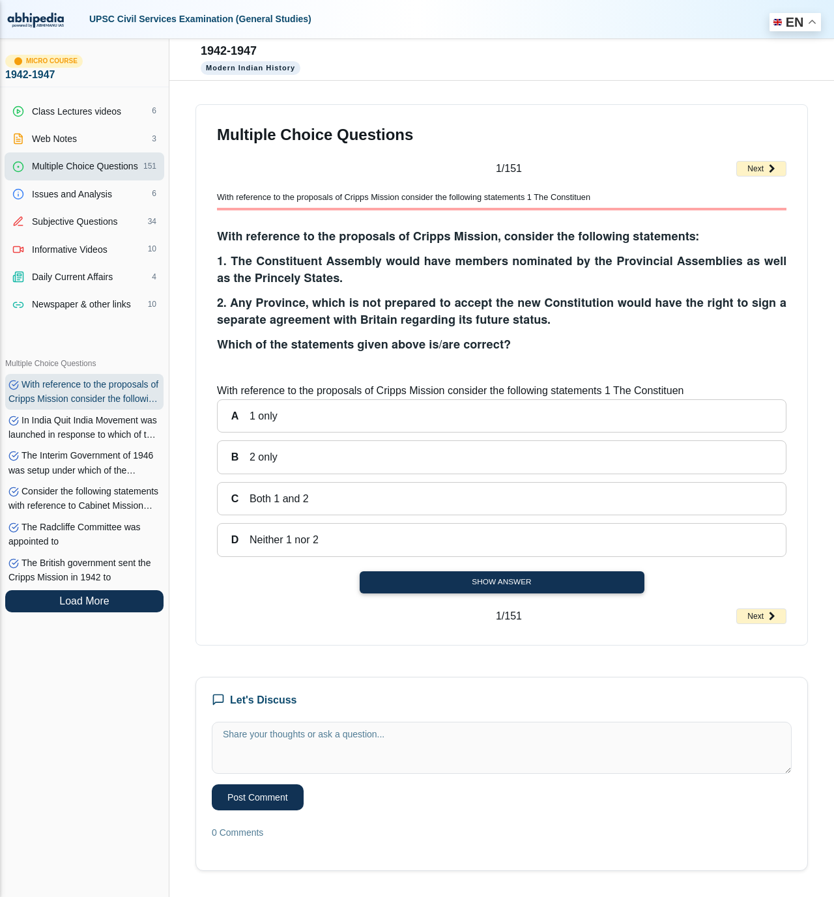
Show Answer (501, 581)
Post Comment (257, 797)
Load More (84, 600)
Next (761, 168)
